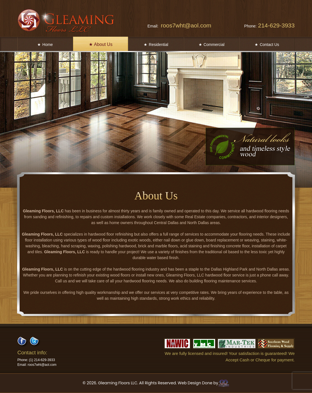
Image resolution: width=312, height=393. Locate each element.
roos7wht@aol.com (179, 25)
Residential (156, 44)
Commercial (212, 44)
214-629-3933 (269, 25)
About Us (101, 44)
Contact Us (267, 44)
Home (45, 44)
